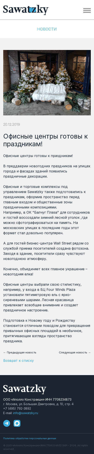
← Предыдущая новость (19, 352)
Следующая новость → (75, 352)
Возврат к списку (18, 360)
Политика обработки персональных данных (29, 438)
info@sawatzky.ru (25, 413)
